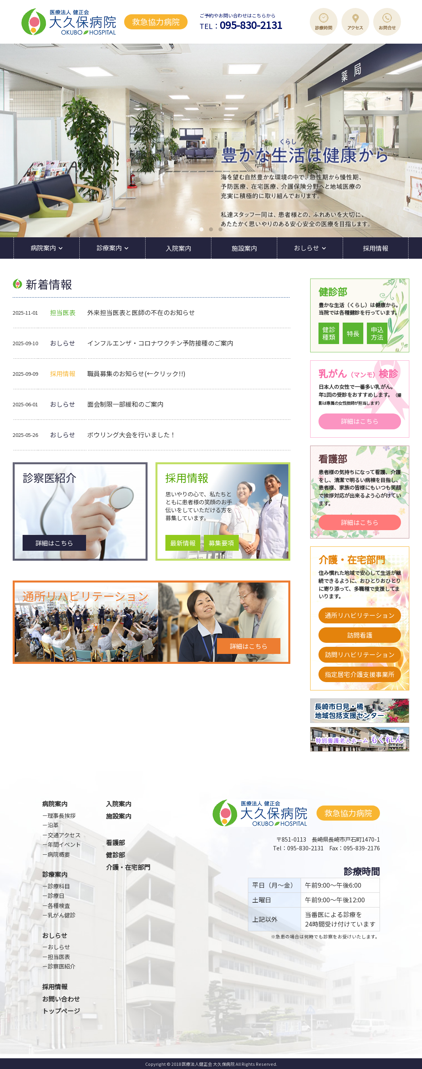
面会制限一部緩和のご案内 (125, 404)
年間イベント (64, 844)
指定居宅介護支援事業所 (360, 674)
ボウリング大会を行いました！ (131, 434)
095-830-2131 (251, 24)
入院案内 (178, 248)
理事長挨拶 (61, 815)
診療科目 (59, 886)
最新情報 (183, 543)
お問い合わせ (61, 999)
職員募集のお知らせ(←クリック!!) (136, 373)
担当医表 (59, 956)
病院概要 (59, 854)
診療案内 (109, 247)
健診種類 (328, 333)
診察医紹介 (61, 966)
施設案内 (244, 248)
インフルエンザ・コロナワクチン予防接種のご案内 (160, 343)
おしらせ (306, 247)
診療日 (56, 895)
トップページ (61, 1010)
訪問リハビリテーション (360, 654)
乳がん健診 (61, 915)
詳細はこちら (54, 543)
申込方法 (377, 333)
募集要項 (221, 543)
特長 (353, 333)
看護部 (115, 842)
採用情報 (375, 248)
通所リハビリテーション (360, 615)
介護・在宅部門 (128, 867)
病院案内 (43, 247)
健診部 (115, 854)
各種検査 (59, 905)
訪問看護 (359, 635)
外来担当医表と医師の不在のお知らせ (141, 312)
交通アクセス (64, 835)
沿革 (53, 825)
